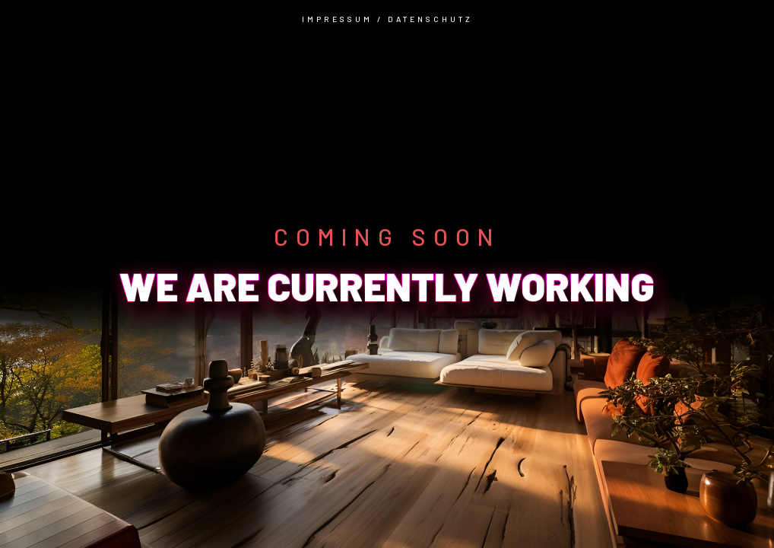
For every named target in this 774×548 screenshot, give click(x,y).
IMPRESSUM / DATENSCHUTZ (387, 19)
